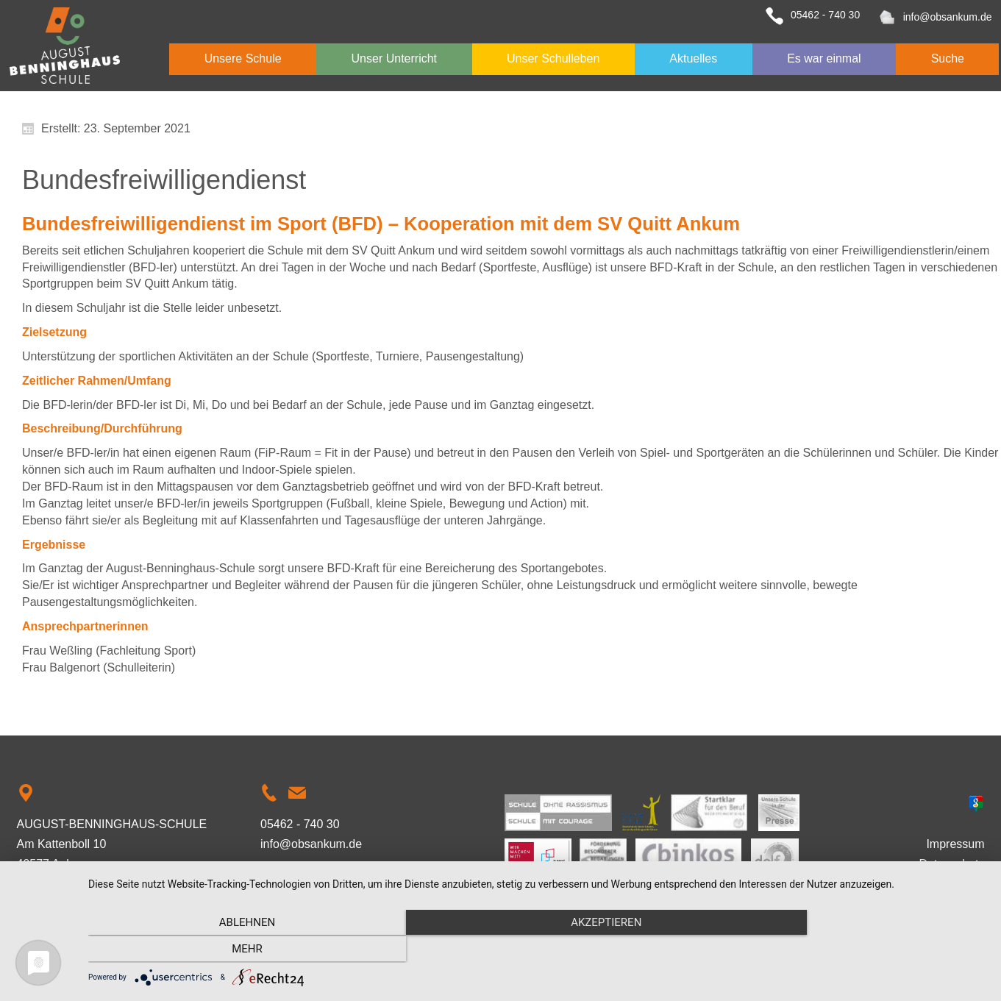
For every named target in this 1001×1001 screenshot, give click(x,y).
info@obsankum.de (947, 17)
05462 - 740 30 (825, 15)
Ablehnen (223, 950)
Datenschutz (952, 864)
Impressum (955, 844)
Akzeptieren (537, 950)
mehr (851, 950)
